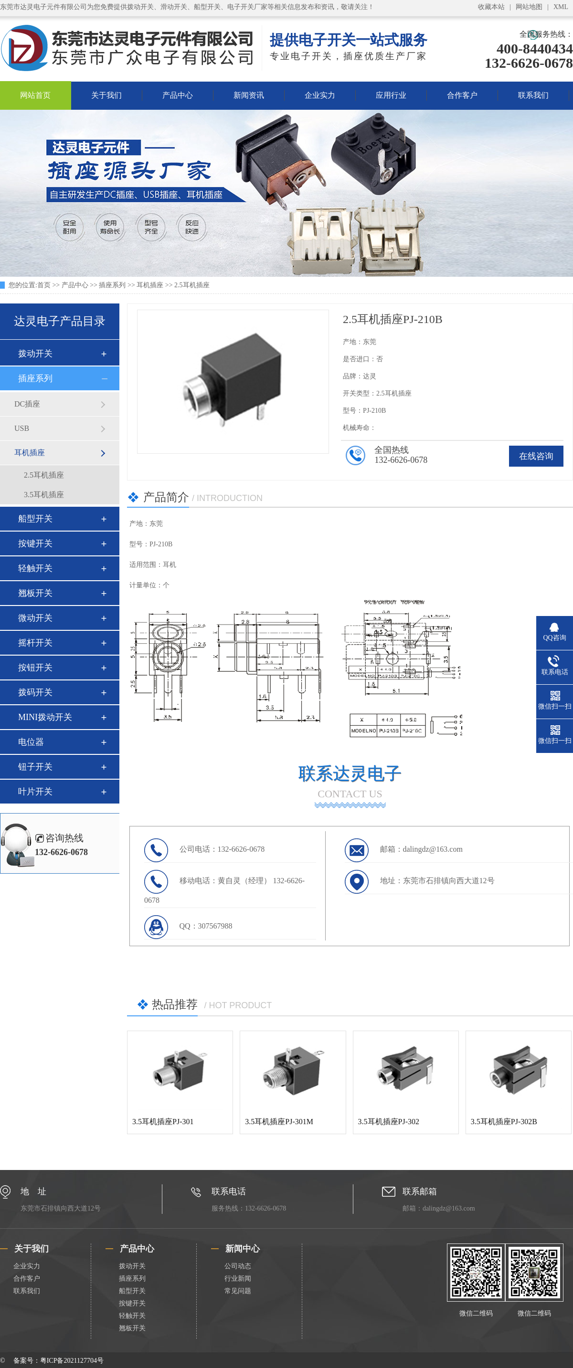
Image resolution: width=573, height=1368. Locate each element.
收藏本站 (491, 6)
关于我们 (106, 95)
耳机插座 (150, 285)
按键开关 (35, 543)
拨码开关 (35, 692)
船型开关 (35, 518)
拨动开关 (35, 353)
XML (560, 6)
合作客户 (462, 95)
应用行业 (391, 95)
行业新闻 (237, 1278)
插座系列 (112, 285)
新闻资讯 (248, 95)
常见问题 (237, 1291)
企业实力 (320, 95)
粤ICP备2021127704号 (72, 1360)
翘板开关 (35, 593)
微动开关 (35, 618)
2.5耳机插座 (192, 285)
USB (21, 428)
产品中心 (177, 95)
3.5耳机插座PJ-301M (279, 1121)
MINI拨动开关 (45, 717)
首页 (44, 285)
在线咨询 (536, 456)
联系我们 (533, 95)
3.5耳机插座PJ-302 (388, 1121)
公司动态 (237, 1266)
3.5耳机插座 (44, 495)
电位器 (31, 742)
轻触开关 (35, 568)
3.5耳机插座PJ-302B (504, 1121)
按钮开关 (35, 667)
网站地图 (529, 6)
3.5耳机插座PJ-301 (162, 1121)
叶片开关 (35, 791)
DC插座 (27, 404)
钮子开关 (35, 767)
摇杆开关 (35, 642)
